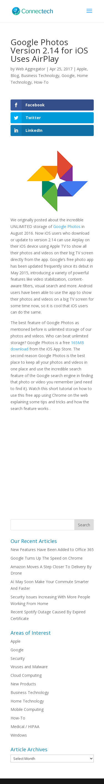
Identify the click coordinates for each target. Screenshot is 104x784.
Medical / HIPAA (25, 726)
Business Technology (40, 75)
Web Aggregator (30, 68)
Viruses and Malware (29, 666)
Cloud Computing (26, 675)
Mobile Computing (27, 709)
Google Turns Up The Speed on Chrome (47, 558)
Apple (82, 68)
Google (68, 75)
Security (18, 658)
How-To (41, 82)
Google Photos (67, 226)
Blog (15, 75)
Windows (19, 735)
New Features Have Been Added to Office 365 (52, 549)
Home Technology (27, 701)
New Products (23, 683)
